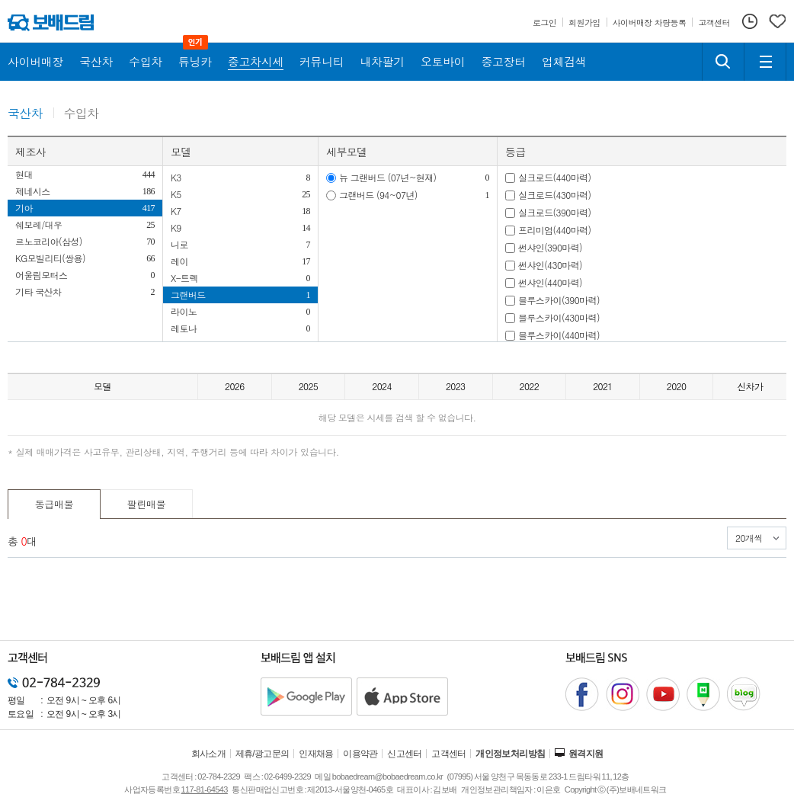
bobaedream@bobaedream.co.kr (387, 776)
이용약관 (360, 753)
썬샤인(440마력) (550, 282)
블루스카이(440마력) (559, 334)
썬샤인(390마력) (550, 247)
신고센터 (404, 753)
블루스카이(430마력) (559, 317)
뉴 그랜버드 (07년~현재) (388, 177)
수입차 (81, 113)
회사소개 (208, 753)
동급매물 (54, 504)
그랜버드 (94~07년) (378, 194)
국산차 (25, 113)
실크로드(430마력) (554, 194)
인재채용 (316, 753)
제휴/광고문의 (262, 753)
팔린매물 (146, 504)
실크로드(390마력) (554, 212)
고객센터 (448, 753)
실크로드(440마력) (554, 177)
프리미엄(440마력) (554, 229)
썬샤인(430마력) (550, 264)
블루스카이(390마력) (559, 299)
